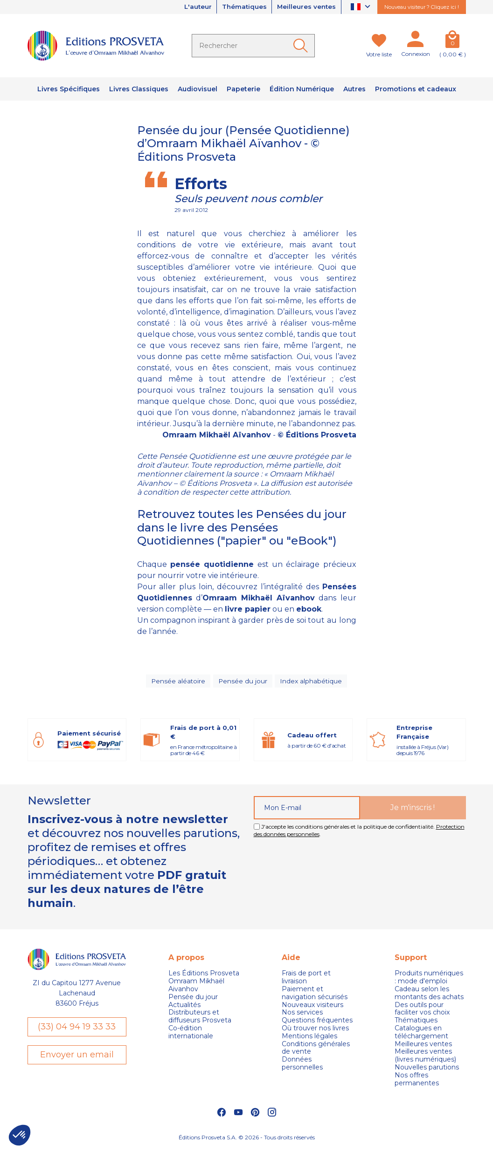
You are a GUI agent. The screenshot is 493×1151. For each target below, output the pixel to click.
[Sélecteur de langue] (362, 7)
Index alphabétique (311, 682)
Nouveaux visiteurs (312, 1007)
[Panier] (452, 41)
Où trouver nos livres (315, 1031)
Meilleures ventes (305, 7)
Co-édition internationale (190, 1034)
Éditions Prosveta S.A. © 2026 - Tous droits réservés (247, 1139)
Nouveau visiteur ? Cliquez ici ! (421, 7)
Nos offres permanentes (417, 1082)
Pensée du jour (243, 682)
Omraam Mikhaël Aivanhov (196, 987)
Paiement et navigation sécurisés (314, 995)
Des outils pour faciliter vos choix (422, 1011)
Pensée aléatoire (178, 682)
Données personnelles (302, 1066)
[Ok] (302, 45)
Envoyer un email (77, 1057)
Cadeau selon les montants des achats (429, 995)
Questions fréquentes (317, 1023)
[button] (19, 1135)
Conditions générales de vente (316, 1050)
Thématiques (241, 7)
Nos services (302, 1015)
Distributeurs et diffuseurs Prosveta (199, 1019)
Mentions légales (309, 1038)
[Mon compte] (415, 41)
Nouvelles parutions (427, 1070)
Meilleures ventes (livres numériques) (425, 1058)
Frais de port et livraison (306, 980)
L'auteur (192, 7)
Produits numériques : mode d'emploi (429, 980)
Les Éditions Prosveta (203, 976)
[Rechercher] (253, 45)
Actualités (184, 1007)
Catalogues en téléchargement (421, 1034)
